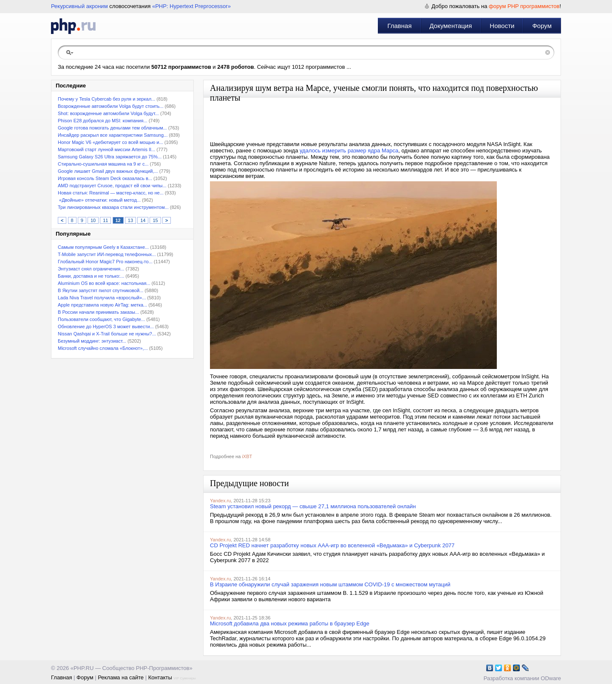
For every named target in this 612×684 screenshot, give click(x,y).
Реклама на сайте (121, 677)
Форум (542, 25)
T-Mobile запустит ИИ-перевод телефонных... (107, 254)
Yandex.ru (220, 500)
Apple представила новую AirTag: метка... (102, 304)
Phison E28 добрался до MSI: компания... (102, 120)
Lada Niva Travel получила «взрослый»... (102, 297)
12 (118, 220)
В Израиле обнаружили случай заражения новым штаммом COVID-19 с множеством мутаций (330, 584)
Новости (502, 25)
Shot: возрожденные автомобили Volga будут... (108, 113)
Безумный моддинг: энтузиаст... (92, 340)
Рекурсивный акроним (79, 6)
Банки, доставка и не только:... (91, 276)
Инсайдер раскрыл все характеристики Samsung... (112, 135)
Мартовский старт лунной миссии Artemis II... (106, 149)
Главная (399, 25)
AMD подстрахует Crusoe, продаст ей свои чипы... (112, 185)
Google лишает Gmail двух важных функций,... (108, 171)
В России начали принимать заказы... (98, 312)
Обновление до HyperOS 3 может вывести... (106, 326)
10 (93, 220)
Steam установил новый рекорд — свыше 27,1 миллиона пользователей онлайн (313, 506)
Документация (451, 25)
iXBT (247, 456)
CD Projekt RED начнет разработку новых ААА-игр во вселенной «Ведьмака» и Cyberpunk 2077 (332, 545)
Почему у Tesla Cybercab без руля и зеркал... (106, 98)
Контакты (160, 677)
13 (130, 220)
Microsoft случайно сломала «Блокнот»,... (103, 348)
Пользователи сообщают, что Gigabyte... (101, 319)
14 (142, 220)
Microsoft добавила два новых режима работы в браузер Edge (289, 623)
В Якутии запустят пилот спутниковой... (100, 290)
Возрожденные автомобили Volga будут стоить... (111, 106)
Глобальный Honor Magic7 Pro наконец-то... (105, 261)
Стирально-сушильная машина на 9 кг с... (103, 163)
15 (155, 220)
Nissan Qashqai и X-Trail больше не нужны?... (107, 333)
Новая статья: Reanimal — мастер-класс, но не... (111, 192)
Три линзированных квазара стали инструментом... (113, 207)
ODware (551, 678)
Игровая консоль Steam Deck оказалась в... (105, 178)
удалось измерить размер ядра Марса (349, 150)
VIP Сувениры (184, 678)
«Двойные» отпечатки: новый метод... (99, 200)
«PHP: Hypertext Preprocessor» (191, 6)
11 (105, 220)
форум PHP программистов (524, 6)
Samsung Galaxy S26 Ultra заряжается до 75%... (110, 156)
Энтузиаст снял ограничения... (91, 268)
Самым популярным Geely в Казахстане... (103, 247)
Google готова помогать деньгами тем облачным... (112, 127)
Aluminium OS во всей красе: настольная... (104, 283)
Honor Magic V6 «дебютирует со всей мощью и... (110, 142)
